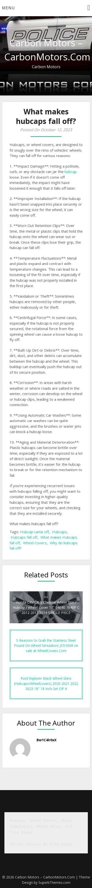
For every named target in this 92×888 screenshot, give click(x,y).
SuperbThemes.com (54, 882)
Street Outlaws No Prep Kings (41, 844)
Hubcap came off (34, 531)
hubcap (71, 171)
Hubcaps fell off (24, 537)
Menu (8, 8)
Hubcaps (59, 531)
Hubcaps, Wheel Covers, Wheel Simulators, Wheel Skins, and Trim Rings (42, 827)
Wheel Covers (35, 542)
